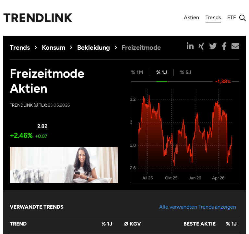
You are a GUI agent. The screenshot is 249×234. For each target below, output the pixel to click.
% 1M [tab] (137, 72)
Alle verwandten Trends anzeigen (197, 207)
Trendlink (37, 17)
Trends (213, 18)
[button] (190, 46)
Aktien (191, 17)
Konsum (53, 47)
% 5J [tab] (185, 72)
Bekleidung (93, 47)
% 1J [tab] (161, 72)
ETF (231, 17)
